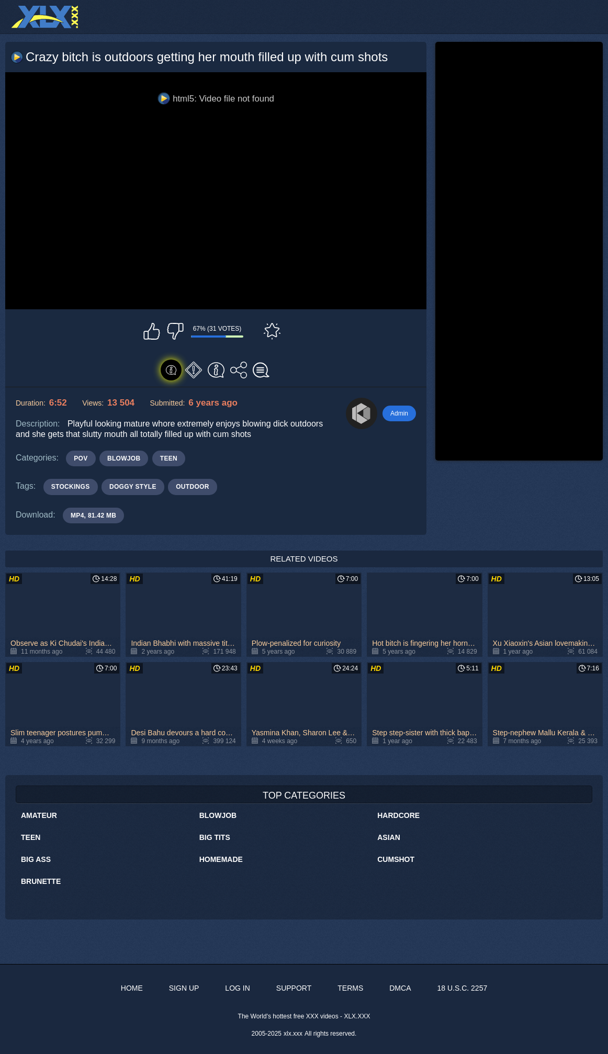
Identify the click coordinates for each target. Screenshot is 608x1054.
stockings (70, 486)
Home (132, 988)
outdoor (192, 486)
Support (293, 988)
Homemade (221, 859)
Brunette (41, 881)
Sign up (184, 988)
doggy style (132, 486)
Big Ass (36, 859)
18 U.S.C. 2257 (462, 988)
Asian (388, 837)
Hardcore (398, 815)
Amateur (39, 815)
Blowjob (218, 815)
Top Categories (304, 795)
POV (80, 458)
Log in (237, 988)
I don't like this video (175, 331)
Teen (30, 837)
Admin (399, 413)
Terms (350, 988)
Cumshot (395, 859)
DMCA (400, 988)
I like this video (151, 331)
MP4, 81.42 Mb (93, 515)
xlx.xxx (293, 1033)
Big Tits (214, 837)
